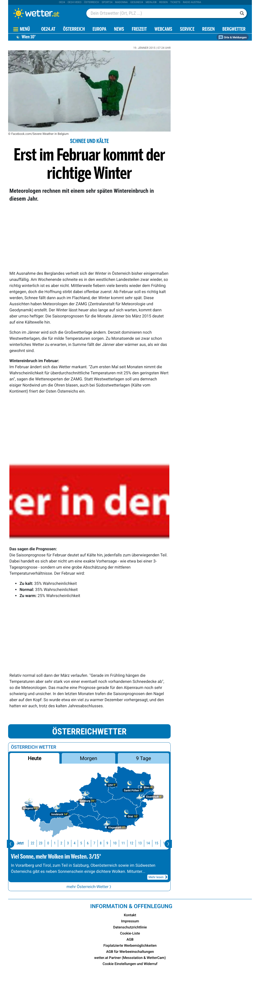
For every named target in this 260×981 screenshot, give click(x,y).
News (119, 29)
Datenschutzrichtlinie (130, 927)
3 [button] (57, 843)
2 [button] (50, 843)
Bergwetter (234, 29)
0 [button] (37, 843)
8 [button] (89, 843)
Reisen (163, 2)
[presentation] (10, 844)
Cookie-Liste (130, 933)
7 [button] (83, 843)
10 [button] (103, 843)
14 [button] (137, 843)
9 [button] (96, 843)
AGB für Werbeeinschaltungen (130, 952)
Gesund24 (136, 2)
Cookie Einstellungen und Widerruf (130, 964)
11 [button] (112, 843)
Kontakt (130, 915)
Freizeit (139, 29)
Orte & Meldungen (233, 37)
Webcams (163, 29)
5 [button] (70, 843)
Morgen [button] (88, 758)
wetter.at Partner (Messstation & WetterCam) (130, 958)
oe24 (62, 2)
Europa (99, 29)
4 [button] (63, 843)
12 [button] (120, 843)
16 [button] (153, 843)
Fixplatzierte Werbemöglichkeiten (129, 946)
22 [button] (21, 843)
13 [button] (129, 843)
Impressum (130, 921)
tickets (175, 2)
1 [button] (43, 843)
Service (187, 29)
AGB (130, 940)
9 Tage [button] (143, 758)
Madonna (121, 2)
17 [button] (162, 843)
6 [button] (76, 843)
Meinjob (151, 2)
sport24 (107, 2)
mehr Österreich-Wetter (89, 886)
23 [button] (29, 843)
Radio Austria (192, 2)
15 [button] (145, 843)
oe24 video (75, 2)
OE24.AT (48, 29)
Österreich (91, 2)
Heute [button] (34, 758)
